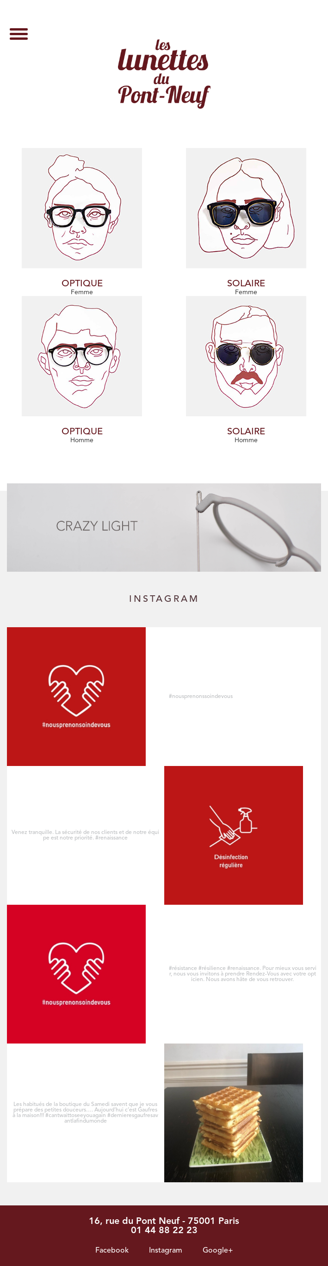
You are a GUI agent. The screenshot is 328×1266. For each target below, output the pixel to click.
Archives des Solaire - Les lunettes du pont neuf (164, 74)
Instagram (165, 1250)
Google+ (218, 1250)
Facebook (112, 1250)
